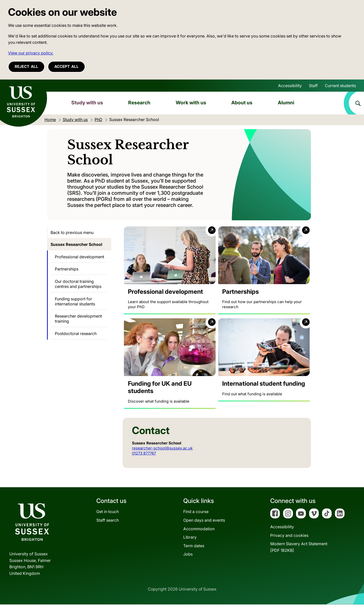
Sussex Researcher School (76, 244)
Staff (313, 85)
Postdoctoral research (76, 333)
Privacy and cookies (289, 537)
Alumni (286, 103)
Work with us (191, 103)
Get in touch (107, 514)
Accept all (66, 66)
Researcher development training (78, 319)
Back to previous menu (72, 232)
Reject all (26, 66)
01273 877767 (144, 455)
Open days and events (204, 522)
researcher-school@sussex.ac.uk (162, 450)
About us (242, 103)
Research (139, 103)
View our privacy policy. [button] (30, 52)
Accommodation (199, 531)
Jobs (188, 556)
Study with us (87, 103)
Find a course (196, 514)
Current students (340, 85)
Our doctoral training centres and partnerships (78, 284)
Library (190, 539)
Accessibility (290, 85)
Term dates (193, 548)
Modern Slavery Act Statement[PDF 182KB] (298, 549)
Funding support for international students (75, 301)
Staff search (107, 522)
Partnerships (66, 268)
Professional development (79, 256)
